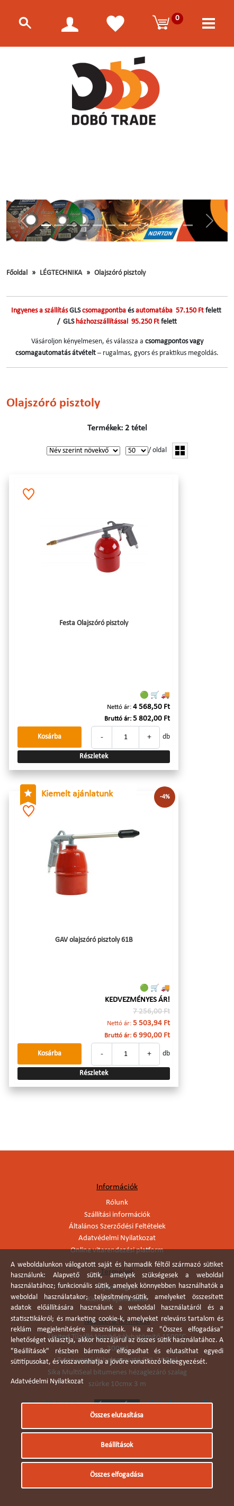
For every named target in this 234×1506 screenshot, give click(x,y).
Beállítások (117, 1445)
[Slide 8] (136, 225)
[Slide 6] (110, 225)
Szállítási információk (117, 1215)
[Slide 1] (46, 225)
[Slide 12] (188, 225)
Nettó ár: (119, 707)
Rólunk (117, 1203)
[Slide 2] (59, 225)
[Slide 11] (175, 225)
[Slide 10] (162, 225)
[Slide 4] (84, 225)
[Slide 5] (97, 225)
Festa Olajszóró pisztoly (93, 623)
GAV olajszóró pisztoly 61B (94, 940)
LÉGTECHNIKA (61, 273)
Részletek (93, 756)
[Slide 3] (71, 225)
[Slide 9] (149, 225)
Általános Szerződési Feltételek (117, 1227)
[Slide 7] (123, 225)
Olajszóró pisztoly (120, 273)
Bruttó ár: (117, 718)
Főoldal (17, 273)
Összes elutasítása (116, 1415)
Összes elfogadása (116, 1475)
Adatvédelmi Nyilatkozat (117, 1238)
